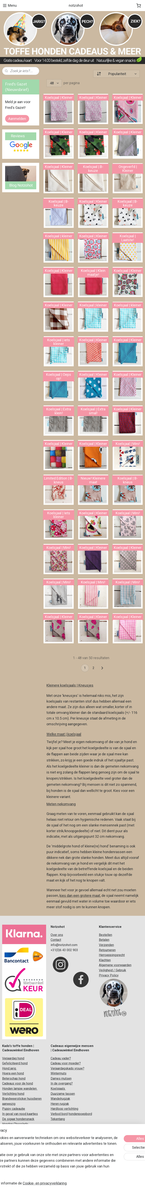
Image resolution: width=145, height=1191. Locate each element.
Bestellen (105, 935)
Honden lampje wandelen (19, 1088)
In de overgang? (62, 1083)
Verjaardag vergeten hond (19, 1159)
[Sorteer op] (116, 73)
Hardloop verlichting (64, 1109)
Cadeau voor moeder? (66, 1063)
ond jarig (10, 1068)
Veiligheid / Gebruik (112, 970)
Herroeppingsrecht (112, 955)
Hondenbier (10, 1129)
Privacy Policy (109, 975)
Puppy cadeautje (13, 1109)
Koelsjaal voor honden (17, 1139)
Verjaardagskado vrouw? (67, 1068)
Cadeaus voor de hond (17, 1083)
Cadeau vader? (61, 1058)
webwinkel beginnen (78, 1184)
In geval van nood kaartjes (20, 1114)
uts (64, 1073)
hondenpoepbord (80, 1114)
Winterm (56, 1073)
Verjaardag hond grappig (18, 1164)
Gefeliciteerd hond (15, 1063)
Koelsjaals (58, 1088)
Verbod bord (59, 1114)
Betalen (104, 940)
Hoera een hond (13, 1073)
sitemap (56, 1184)
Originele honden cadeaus (20, 1134)
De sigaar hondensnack (18, 1119)
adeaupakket (24, 1144)
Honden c (8, 1144)
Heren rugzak (60, 1104)
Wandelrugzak (60, 1099)
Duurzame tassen (63, 1094)
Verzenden (106, 945)
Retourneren (107, 950)
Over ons (57, 935)
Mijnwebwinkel (111, 1184)
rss (63, 1184)
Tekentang (58, 1119)
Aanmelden (17, 119)
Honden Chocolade (15, 1124)
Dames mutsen (61, 1078)
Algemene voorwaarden (115, 965)
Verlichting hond (13, 1094)
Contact (56, 940)
